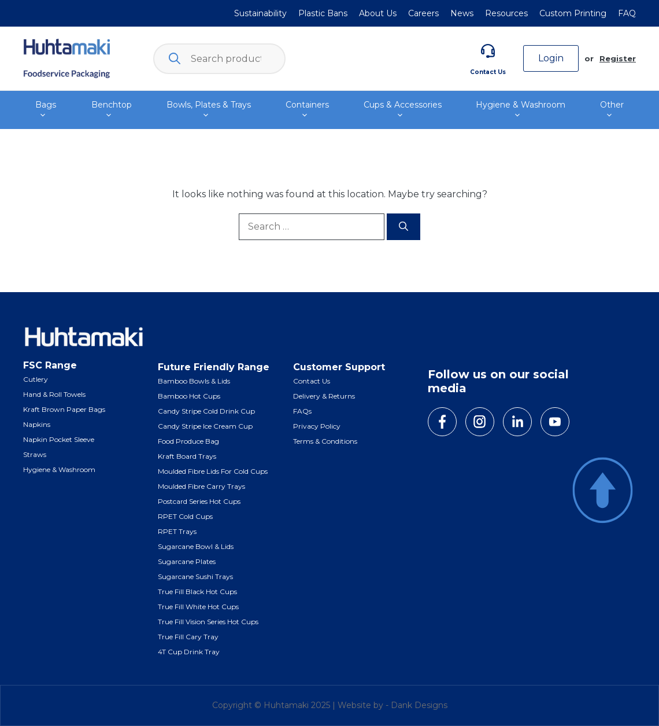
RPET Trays (177, 531)
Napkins (36, 424)
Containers (307, 109)
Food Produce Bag (188, 441)
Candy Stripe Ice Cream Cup (205, 426)
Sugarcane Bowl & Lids (196, 546)
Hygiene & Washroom (520, 109)
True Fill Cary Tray (188, 636)
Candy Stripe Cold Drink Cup (206, 411)
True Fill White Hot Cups (198, 606)
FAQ (627, 13)
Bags (45, 109)
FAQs (302, 411)
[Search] (403, 226)
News (461, 13)
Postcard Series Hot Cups (199, 501)
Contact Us (488, 72)
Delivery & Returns (324, 396)
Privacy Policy (316, 426)
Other (612, 109)
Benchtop (111, 109)
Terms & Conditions (325, 441)
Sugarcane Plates (187, 561)
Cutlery (35, 379)
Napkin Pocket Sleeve (58, 439)
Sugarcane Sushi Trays (195, 576)
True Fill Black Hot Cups (197, 591)
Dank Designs (419, 705)
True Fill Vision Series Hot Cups (208, 621)
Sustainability (260, 13)
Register (617, 58)
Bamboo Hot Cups (189, 396)
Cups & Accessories (403, 109)
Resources (506, 13)
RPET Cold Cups (185, 516)
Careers (423, 13)
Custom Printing (572, 13)
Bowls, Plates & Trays (208, 109)
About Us (378, 13)
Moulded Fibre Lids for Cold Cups (213, 471)
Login (551, 58)
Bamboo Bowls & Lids (194, 381)
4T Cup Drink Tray (189, 651)
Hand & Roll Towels (54, 394)
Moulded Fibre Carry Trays (201, 486)
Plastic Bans (322, 13)
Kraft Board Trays (187, 456)
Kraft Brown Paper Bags (64, 409)
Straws (34, 454)
